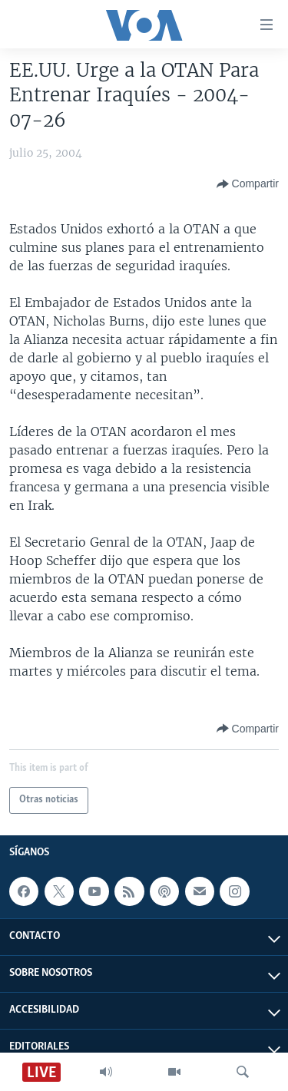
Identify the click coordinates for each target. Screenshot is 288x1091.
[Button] (248, 184)
